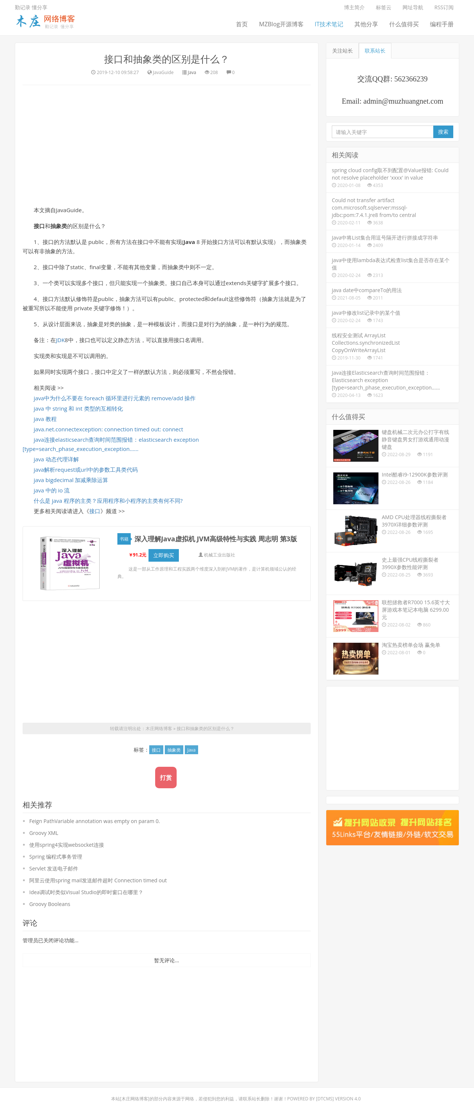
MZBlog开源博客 (281, 24)
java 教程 (45, 418)
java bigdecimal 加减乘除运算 (71, 480)
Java (192, 72)
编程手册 (442, 24)
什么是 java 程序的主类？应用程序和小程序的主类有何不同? (108, 500)
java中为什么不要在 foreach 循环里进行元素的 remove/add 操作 (115, 398)
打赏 (166, 771)
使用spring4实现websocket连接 (66, 838)
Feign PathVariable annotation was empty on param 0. (94, 814)
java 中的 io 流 (52, 490)
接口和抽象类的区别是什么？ (166, 59)
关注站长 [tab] (342, 50)
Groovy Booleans (49, 897)
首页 (242, 24)
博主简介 (354, 7)
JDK (60, 340)
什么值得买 (404, 24)
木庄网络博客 (159, 722)
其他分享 (366, 24)
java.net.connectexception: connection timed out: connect (108, 429)
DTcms (324, 1092)
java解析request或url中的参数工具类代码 (86, 469)
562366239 (411, 79)
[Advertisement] (167, 144)
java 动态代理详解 (56, 459)
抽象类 (174, 743)
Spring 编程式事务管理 (55, 850)
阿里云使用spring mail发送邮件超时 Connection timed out (98, 873)
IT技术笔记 (329, 24)
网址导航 (413, 7)
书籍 (125, 539)
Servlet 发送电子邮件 (53, 862)
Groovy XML (43, 826)
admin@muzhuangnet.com (403, 101)
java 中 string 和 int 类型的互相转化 (78, 408)
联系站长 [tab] (375, 50)
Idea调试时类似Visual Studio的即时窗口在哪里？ (86, 885)
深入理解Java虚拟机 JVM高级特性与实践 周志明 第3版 (215, 538)
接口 (94, 511)
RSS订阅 (444, 7)
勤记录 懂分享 (31, 7)
